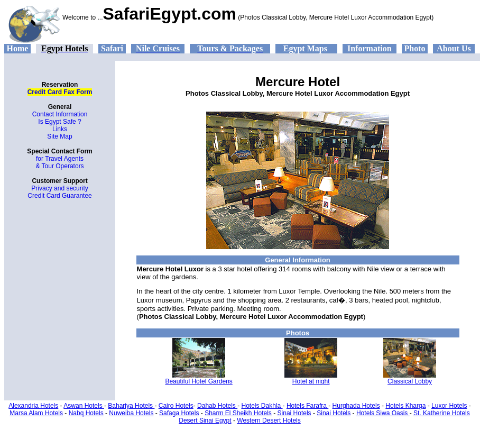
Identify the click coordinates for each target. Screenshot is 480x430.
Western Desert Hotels (269, 420)
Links (59, 129)
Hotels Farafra (307, 405)
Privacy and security (59, 188)
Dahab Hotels (217, 405)
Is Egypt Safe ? (59, 121)
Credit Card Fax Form (60, 92)
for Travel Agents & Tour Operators (59, 162)
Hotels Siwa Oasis (383, 413)
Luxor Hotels (449, 405)
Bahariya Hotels (131, 405)
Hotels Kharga (405, 405)
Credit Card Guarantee (59, 195)
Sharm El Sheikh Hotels (238, 413)
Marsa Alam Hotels (36, 413)
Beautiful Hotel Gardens (198, 381)
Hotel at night (311, 381)
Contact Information (60, 114)
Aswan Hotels (83, 405)
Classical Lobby (409, 381)
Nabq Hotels (86, 413)
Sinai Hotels (294, 413)
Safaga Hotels (179, 413)
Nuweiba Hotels (131, 413)
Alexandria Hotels (33, 405)
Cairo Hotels (176, 405)
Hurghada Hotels (356, 405)
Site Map (59, 136)
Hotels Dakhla (262, 405)
